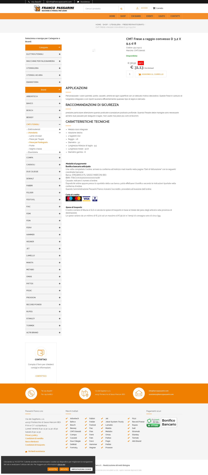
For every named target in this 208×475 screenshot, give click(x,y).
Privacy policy (31, 435)
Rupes (29, 311)
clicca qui (61, 464)
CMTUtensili (32, 124)
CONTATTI (175, 16)
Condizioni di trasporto (35, 445)
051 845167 (36, 2)
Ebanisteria (32, 82)
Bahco (29, 103)
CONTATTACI (41, 376)
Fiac (28, 206)
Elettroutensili (34, 54)
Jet (28, 248)
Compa (29, 157)
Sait (133, 428)
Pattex (29, 283)
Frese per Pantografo (38, 142)
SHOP (123, 16)
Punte (31, 146)
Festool (30, 199)
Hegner (30, 241)
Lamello (30, 255)
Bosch (29, 110)
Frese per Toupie (36, 139)
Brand (43, 90)
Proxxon (31, 297)
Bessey (29, 117)
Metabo (30, 269)
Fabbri (29, 185)
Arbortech (32, 96)
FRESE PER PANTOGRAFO (133, 25)
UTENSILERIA (115, 25)
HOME (112, 16)
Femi (28, 213)
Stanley (30, 318)
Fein (28, 220)
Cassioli (30, 164)
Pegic (29, 290)
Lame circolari (35, 136)
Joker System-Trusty (114, 422)
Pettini (108, 444)
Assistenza (85, 2)
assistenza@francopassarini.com (161, 394)
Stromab (136, 431)
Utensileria (32, 68)
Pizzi (134, 418)
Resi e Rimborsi (31, 442)
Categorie (43, 47)
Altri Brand (32, 332)
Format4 (73, 447)
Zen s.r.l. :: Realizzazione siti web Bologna (112, 465)
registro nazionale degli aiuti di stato (130, 470)
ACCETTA (53, 469)
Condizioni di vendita (34, 438)
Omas (29, 276)
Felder (29, 192)
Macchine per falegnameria (40, 61)
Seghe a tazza (35, 149)
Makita (29, 262)
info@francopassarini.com (60, 2)
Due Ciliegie (32, 171)
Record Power (33, 304)
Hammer (30, 234)
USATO (161, 16)
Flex (91, 431)
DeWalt (30, 178)
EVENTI (149, 16)
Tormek (30, 325)
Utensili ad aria (34, 75)
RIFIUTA (64, 469)
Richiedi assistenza (36, 451)
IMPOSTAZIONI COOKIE (81, 469)
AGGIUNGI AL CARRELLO (152, 74)
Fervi (28, 227)
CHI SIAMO (136, 16)
